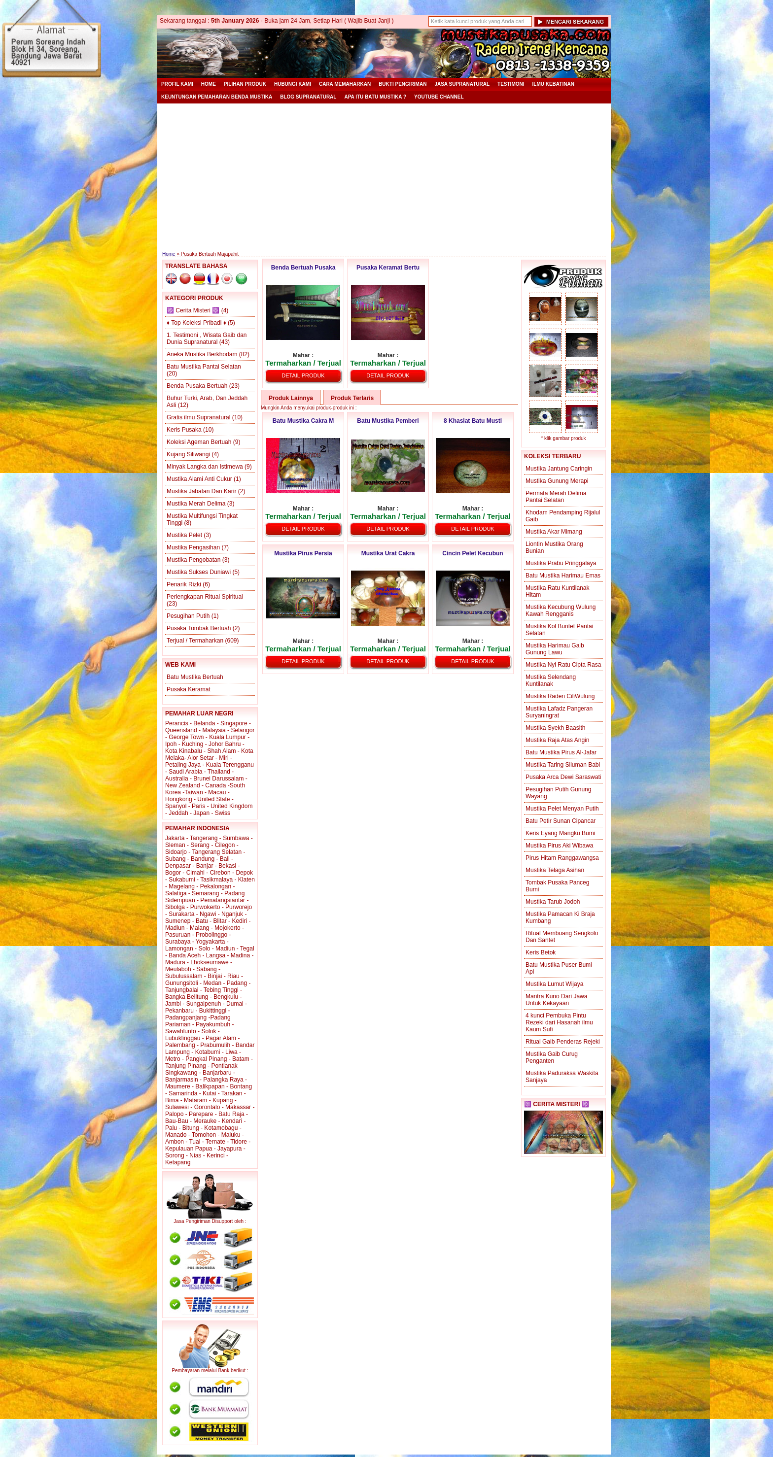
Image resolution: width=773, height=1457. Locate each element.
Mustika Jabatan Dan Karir (201, 491)
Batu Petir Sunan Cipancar (561, 820)
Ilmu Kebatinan (553, 84)
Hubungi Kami (292, 84)
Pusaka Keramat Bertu (388, 267)
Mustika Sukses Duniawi (199, 572)
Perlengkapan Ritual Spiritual (205, 596)
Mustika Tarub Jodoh (553, 901)
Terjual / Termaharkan (195, 640)
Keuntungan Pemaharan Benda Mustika (216, 97)
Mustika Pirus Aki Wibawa (559, 845)
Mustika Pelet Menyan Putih (562, 808)
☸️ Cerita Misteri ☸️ (193, 310)
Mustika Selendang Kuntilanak (551, 680)
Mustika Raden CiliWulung (560, 696)
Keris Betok (541, 952)
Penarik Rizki (184, 584)
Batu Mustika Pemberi (388, 420)
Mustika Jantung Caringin (559, 468)
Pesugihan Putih (188, 615)
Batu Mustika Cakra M (303, 420)
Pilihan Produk (245, 84)
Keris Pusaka (184, 429)
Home (208, 84)
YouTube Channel (439, 97)
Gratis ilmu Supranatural (198, 417)
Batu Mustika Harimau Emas (563, 575)
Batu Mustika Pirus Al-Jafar (561, 752)
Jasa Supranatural (462, 84)
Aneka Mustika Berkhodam (202, 354)
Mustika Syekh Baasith (555, 727)
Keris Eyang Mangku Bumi (560, 833)
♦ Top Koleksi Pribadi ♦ (196, 322)
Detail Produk (302, 375)
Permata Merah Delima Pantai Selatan (556, 497)
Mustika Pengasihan (193, 547)
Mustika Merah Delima (196, 503)
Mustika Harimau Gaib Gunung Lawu (555, 649)
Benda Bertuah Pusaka (303, 267)
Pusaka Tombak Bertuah (199, 628)
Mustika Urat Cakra (388, 553)
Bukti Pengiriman (402, 84)
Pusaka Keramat (189, 689)
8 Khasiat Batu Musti (473, 420)
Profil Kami (177, 84)
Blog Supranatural (308, 97)
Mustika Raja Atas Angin (557, 740)
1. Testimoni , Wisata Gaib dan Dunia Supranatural (207, 338)
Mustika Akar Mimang (554, 531)
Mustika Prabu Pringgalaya (561, 563)
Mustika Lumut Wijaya (554, 984)
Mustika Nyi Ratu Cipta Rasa (563, 664)
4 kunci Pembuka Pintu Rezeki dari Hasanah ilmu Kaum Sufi (559, 1022)
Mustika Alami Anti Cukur (199, 478)
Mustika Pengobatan (193, 559)
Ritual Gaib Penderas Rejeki (563, 1041)
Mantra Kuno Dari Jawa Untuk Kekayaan (556, 1000)
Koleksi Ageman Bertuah (199, 442)
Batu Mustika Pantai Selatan (204, 366)
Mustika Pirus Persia (303, 553)
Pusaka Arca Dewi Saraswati (563, 777)
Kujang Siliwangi (188, 454)
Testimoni (510, 84)
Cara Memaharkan (345, 84)
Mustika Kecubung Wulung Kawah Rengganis (561, 610)
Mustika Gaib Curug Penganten (552, 1057)
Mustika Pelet (184, 535)
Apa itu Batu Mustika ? (375, 97)
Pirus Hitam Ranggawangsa (562, 857)
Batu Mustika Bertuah (195, 677)
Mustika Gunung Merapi (557, 480)
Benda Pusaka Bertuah (197, 385)
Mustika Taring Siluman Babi (563, 764)
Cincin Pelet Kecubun (472, 553)
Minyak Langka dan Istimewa (205, 466)
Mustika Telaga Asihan (555, 870)
